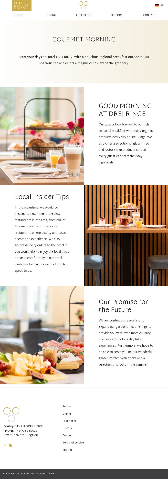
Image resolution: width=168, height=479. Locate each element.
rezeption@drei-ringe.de (20, 435)
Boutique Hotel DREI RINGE (23, 426)
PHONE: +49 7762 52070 (20, 431)
